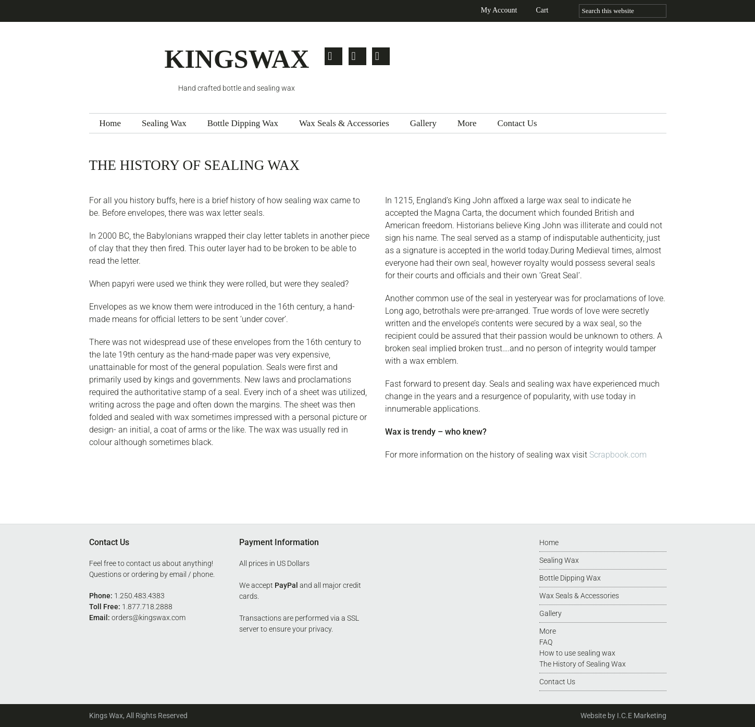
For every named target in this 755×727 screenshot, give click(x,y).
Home (549, 542)
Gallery (550, 613)
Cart (542, 10)
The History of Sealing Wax (582, 664)
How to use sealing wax (577, 653)
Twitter (333, 56)
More (547, 631)
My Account (499, 10)
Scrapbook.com (618, 455)
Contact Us (557, 681)
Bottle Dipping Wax (570, 578)
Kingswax (127, 63)
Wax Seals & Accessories (579, 596)
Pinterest (381, 56)
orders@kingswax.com (148, 617)
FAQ (545, 642)
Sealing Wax (559, 560)
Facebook (357, 56)
